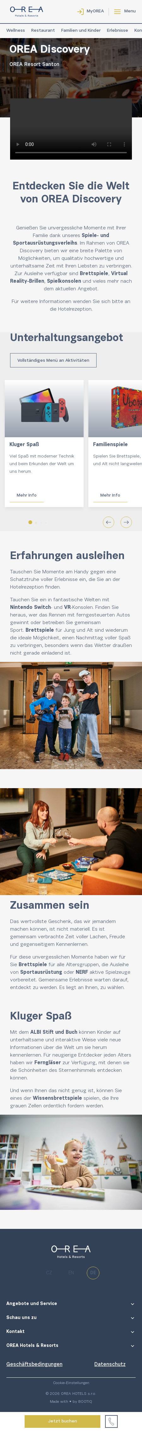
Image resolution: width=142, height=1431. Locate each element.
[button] (30, 522)
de (93, 1273)
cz (49, 1273)
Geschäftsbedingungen (34, 1364)
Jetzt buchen (62, 1421)
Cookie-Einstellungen (71, 1383)
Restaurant (43, 31)
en (71, 1273)
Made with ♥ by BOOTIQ (71, 1402)
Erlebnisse (117, 31)
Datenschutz (110, 1364)
